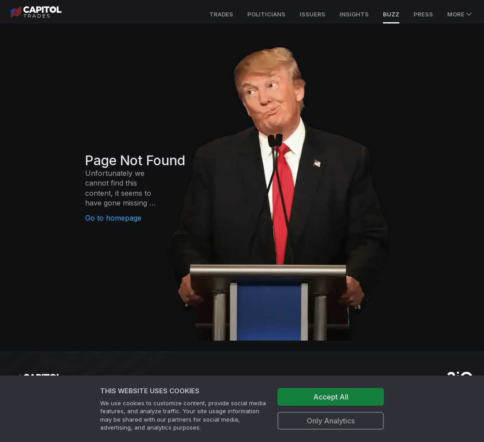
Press (423, 14)
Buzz (391, 14)
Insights (354, 14)
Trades (221, 14)
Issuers (312, 14)
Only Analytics (331, 420)
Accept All (330, 396)
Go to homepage (113, 217)
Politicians (266, 14)
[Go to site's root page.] (46, 12)
